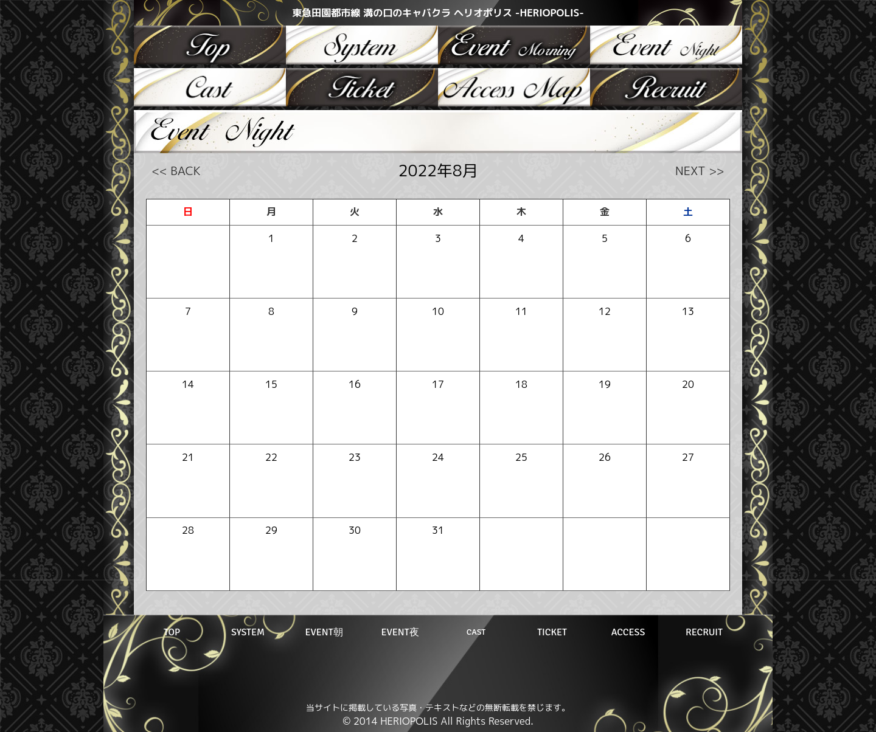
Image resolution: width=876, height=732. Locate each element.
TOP (172, 632)
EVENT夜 (400, 632)
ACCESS (628, 632)
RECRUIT (704, 632)
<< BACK (176, 170)
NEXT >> (699, 170)
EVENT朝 (323, 632)
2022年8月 (438, 170)
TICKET (552, 632)
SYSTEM (248, 632)
